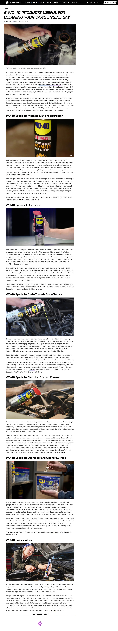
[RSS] (101, 2)
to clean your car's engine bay (50, 85)
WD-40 (73, 63)
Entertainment (53, 2)
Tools (6, 8)
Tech (35, 2)
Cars (42, 2)
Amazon (22, 200)
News (27, 2)
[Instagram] (91, 2)
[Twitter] (94, 2)
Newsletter (110, 3)
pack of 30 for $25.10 (59, 532)
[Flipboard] (98, 2)
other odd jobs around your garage (43, 101)
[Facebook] (87, 2)
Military (66, 2)
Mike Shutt (9, 21)
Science (75, 2)
